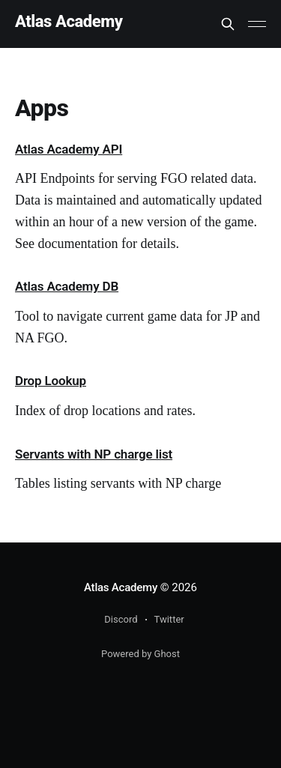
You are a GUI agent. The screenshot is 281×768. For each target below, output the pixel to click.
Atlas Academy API (68, 149)
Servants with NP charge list (93, 454)
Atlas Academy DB (66, 286)
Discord (120, 619)
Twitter (169, 619)
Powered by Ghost (140, 653)
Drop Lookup (50, 380)
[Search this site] (228, 24)
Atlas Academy (69, 22)
